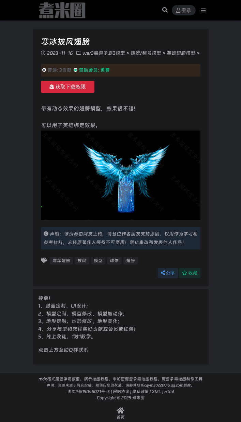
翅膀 (130, 260)
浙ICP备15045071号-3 (88, 391)
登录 (183, 10)
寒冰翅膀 (61, 260)
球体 (114, 260)
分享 (168, 272)
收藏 (189, 272)
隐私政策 (140, 391)
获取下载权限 (67, 87)
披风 (81, 260)
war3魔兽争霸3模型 (103, 53)
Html (169, 391)
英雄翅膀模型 (181, 53)
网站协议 (121, 391)
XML (156, 391)
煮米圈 (138, 397)
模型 (98, 260)
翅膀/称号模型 (146, 53)
